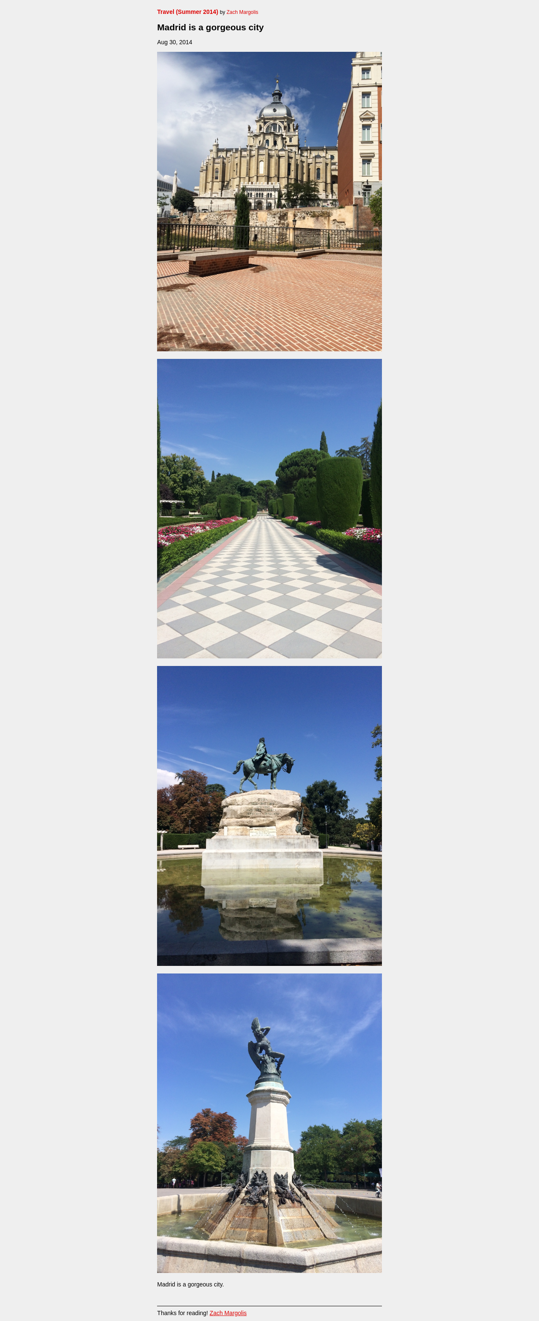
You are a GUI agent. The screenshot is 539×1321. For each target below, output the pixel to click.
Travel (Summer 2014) (187, 11)
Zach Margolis (228, 1313)
